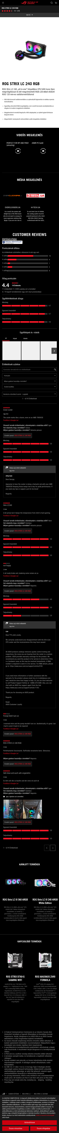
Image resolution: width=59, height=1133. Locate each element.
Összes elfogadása (43, 1128)
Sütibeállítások (29, 1122)
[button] (3, 2)
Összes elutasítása (15, 1128)
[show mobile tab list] (29, 15)
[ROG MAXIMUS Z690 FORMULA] (45, 965)
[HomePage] (3, 1094)
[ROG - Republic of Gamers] (29, 2)
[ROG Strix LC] (26, 1094)
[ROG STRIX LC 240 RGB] (41, 1094)
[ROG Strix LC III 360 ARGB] (15, 888)
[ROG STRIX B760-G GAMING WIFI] (15, 965)
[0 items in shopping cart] (56, 2)
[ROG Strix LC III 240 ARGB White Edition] (45, 888)
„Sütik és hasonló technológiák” (45, 1115)
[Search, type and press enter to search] (51, 2)
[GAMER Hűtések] (13, 1094)
